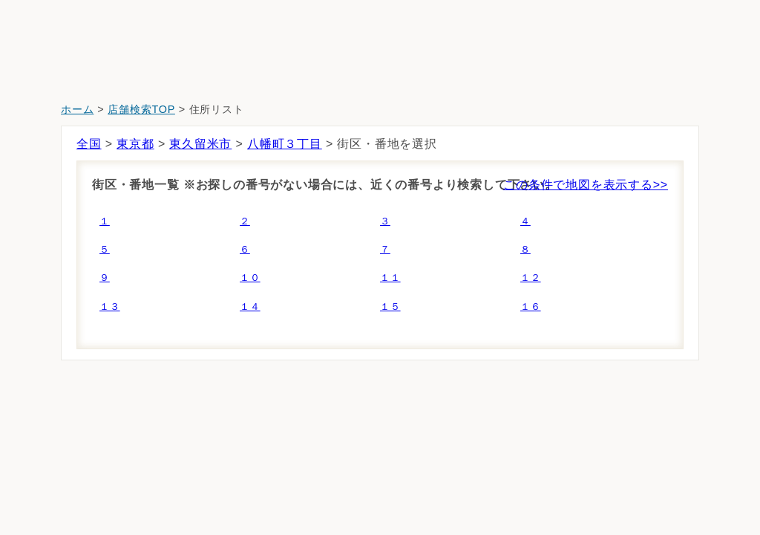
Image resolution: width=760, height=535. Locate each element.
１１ (390, 277)
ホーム (77, 109)
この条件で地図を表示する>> (585, 184)
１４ (250, 306)
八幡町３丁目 (284, 143)
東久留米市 (200, 143)
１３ (109, 306)
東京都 (135, 143)
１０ (250, 277)
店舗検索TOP (141, 109)
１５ (390, 306)
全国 (89, 143)
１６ (530, 306)
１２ (530, 277)
